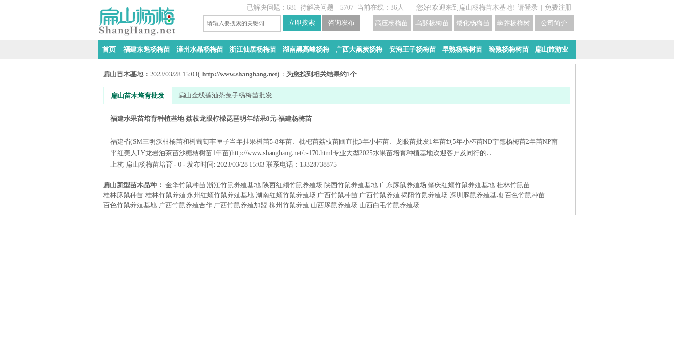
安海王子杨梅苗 (412, 49)
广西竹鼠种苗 (337, 195)
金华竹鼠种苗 (185, 185)
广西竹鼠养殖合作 (185, 205)
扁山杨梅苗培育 (149, 164)
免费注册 (558, 7)
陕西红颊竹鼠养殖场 (292, 185)
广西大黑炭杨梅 (359, 49)
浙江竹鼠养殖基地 (234, 185)
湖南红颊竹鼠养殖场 (286, 195)
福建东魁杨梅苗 (146, 49)
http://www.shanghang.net (239, 74)
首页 (109, 49)
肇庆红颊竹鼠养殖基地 (461, 185)
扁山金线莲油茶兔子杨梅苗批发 (225, 95)
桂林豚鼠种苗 (123, 195)
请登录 (528, 7)
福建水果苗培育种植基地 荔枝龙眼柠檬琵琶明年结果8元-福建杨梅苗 (336, 136)
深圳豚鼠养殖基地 (476, 195)
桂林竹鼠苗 (513, 185)
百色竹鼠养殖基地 (130, 205)
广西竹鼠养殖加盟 (240, 205)
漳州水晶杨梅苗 (199, 49)
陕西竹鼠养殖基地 (351, 185)
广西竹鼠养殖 (379, 195)
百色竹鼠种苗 (525, 195)
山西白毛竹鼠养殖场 (389, 205)
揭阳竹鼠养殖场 (424, 195)
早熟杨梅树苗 (462, 49)
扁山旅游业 (551, 49)
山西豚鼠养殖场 (334, 205)
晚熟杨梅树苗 (509, 49)
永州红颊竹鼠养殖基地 (220, 195)
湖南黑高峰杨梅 (306, 49)
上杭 (117, 164)
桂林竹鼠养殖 (165, 195)
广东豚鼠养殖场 (403, 185)
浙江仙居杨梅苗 (252, 49)
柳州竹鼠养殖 (289, 205)
